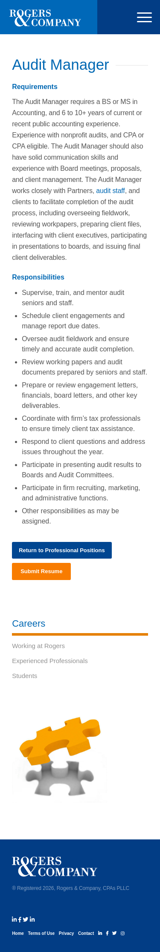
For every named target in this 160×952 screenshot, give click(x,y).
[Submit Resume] (41, 571)
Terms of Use (41, 933)
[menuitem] (140, 17)
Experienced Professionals (50, 660)
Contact (86, 933)
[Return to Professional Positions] (62, 550)
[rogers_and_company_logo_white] (45, 17)
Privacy (66, 933)
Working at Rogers (38, 645)
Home (18, 933)
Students (24, 675)
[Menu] (140, 17)
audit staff (110, 190)
